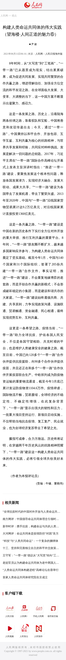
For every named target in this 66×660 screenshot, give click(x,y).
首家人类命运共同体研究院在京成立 (25, 577)
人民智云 (24, 630)
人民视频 (10, 630)
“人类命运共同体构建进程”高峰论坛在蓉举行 (31, 569)
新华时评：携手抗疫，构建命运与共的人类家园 (32, 526)
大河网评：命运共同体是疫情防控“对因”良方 (31, 533)
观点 (14, 15)
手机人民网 (39, 609)
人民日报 (10, 609)
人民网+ (24, 609)
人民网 (4, 15)
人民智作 (39, 630)
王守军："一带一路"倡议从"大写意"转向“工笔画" (33, 555)
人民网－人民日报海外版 (48, 54)
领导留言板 (53, 609)
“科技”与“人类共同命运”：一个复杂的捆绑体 (30, 540)
